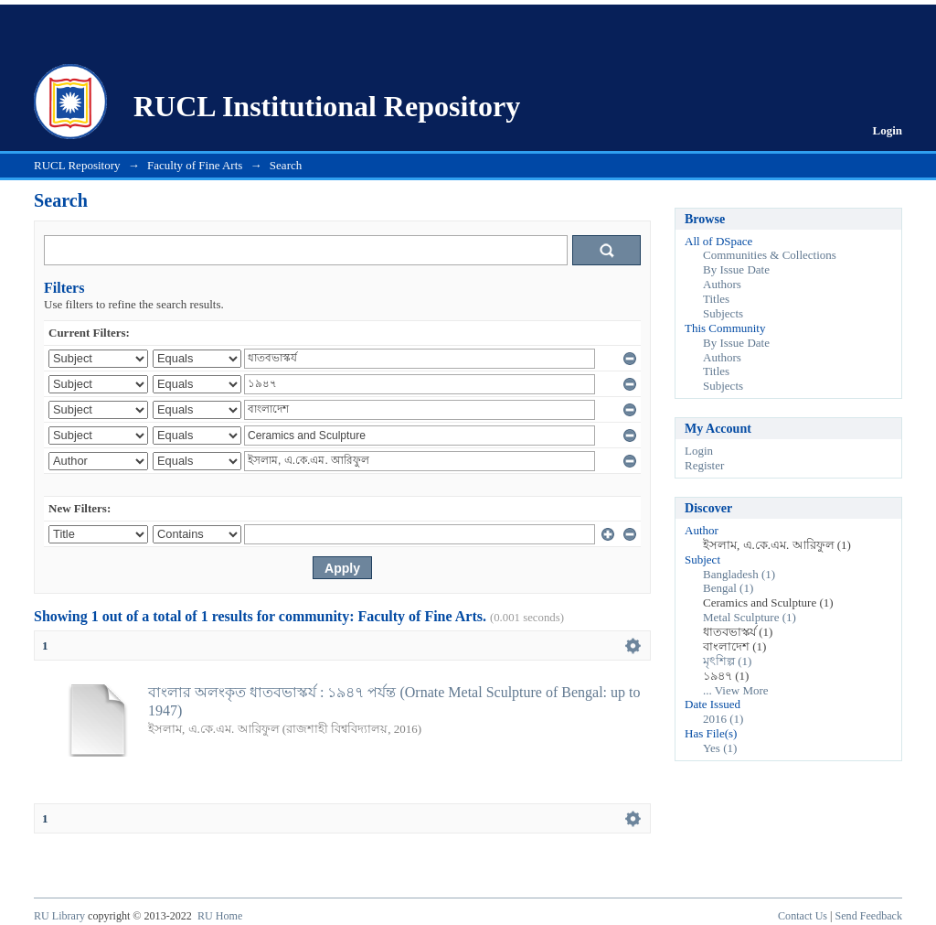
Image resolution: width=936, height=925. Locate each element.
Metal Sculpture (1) (749, 617)
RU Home (219, 915)
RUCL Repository (77, 165)
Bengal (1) (728, 588)
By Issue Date (736, 269)
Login (887, 130)
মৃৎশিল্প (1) (727, 661)
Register (704, 465)
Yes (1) (720, 748)
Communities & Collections (769, 255)
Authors (722, 284)
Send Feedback (868, 915)
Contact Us (802, 915)
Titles (716, 299)
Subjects (723, 313)
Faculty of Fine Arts (194, 165)
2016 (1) (723, 719)
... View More (736, 690)
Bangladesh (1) (739, 574)
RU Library (59, 915)
